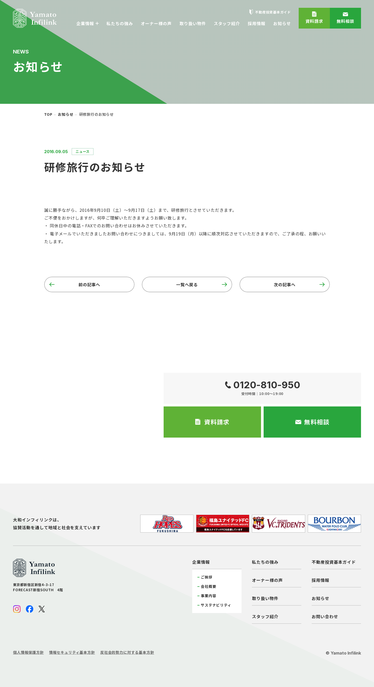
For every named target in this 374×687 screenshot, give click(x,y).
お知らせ (65, 114)
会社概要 (208, 586)
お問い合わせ (325, 616)
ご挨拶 (206, 577)
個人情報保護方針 (28, 652)
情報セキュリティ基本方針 (72, 652)
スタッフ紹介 (265, 616)
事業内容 (208, 595)
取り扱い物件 (265, 598)
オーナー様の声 (267, 580)
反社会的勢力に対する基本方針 (127, 652)
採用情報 (320, 580)
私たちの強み (265, 562)
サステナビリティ (216, 605)
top (48, 114)
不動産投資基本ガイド (334, 562)
